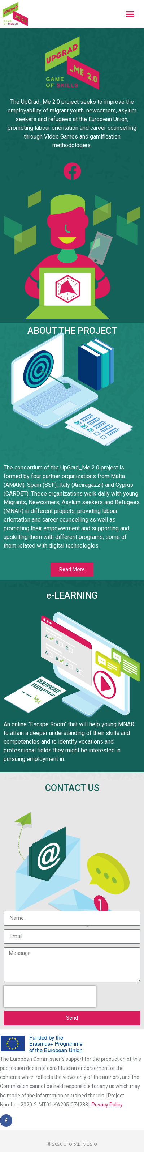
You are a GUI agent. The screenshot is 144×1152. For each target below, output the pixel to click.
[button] (130, 14)
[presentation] (50, 996)
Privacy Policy (107, 1105)
